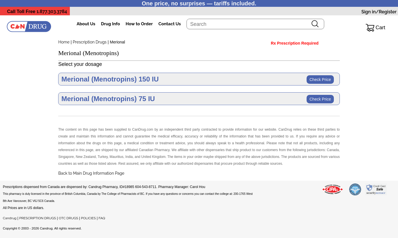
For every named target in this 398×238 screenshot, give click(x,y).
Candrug (9, 218)
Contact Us (169, 23)
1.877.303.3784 (52, 11)
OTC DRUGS (68, 218)
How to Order (139, 23)
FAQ (102, 218)
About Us (86, 23)
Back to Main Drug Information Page (91, 173)
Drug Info (110, 23)
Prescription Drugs (89, 42)
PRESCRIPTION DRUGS (37, 218)
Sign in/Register (379, 11)
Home (64, 42)
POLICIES (88, 218)
